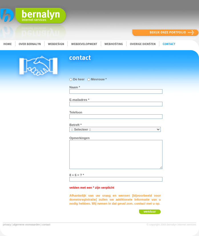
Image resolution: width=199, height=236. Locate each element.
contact (46, 224)
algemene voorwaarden (26, 224)
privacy (7, 224)
